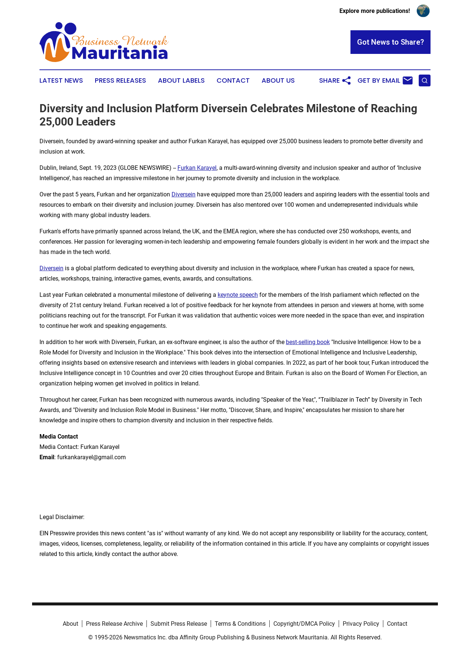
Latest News (61, 80)
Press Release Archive (114, 623)
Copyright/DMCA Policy (304, 623)
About (70, 623)
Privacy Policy (361, 623)
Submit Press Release (179, 623)
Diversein (184, 194)
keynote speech (238, 294)
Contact (233, 80)
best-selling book (308, 342)
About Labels (181, 80)
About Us (278, 80)
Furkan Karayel (197, 167)
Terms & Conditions (240, 623)
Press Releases (120, 80)
